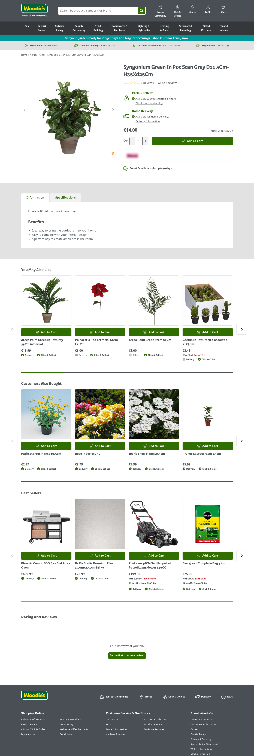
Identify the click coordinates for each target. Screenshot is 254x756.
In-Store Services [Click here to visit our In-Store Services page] (154, 729)
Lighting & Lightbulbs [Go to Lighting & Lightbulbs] (144, 28)
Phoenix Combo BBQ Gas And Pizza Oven (45, 566)
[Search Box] (102, 11)
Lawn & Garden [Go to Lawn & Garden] (42, 28)
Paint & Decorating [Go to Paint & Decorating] (78, 28)
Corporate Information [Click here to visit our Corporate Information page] (203, 724)
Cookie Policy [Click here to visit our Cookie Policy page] (198, 734)
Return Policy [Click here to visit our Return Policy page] (29, 724)
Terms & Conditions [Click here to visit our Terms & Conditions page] (202, 719)
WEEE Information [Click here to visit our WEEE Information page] (201, 749)
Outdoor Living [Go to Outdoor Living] (59, 28)
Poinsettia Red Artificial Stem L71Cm (96, 342)
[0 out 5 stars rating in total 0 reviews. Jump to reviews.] (138, 82)
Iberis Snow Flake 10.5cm (147, 454)
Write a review (167, 83)
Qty (125, 140)
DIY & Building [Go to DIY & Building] (98, 28)
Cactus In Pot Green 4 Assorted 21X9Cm (205, 342)
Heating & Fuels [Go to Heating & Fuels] (164, 28)
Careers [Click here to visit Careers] (195, 729)
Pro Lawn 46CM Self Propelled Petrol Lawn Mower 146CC (150, 566)
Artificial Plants (37, 55)
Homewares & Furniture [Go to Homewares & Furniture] (119, 28)
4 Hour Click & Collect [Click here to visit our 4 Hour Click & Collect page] (33, 729)
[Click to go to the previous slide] (24, 110)
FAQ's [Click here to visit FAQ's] (109, 724)
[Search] (142, 11)
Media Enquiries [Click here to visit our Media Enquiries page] (200, 754)
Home (24, 55)
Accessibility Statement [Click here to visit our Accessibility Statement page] (204, 744)
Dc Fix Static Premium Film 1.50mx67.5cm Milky (94, 566)
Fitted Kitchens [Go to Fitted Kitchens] (206, 28)
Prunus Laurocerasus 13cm (202, 454)
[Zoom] (112, 153)
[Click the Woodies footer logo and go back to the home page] (34, 697)
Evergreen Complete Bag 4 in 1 (204, 563)
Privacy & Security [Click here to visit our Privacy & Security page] (200, 739)
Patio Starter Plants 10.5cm (41, 454)
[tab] (35, 197)
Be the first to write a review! (127, 655)
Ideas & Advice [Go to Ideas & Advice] (224, 28)
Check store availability (149, 103)
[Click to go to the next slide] (113, 110)
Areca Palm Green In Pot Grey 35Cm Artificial (42, 342)
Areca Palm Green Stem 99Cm (150, 340)
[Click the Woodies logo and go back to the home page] (34, 11)
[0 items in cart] (223, 9)
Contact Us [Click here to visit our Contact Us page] (112, 719)
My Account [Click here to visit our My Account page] (28, 734)
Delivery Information (147, 121)
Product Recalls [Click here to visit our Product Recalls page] (153, 724)
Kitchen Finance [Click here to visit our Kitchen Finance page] (115, 734)
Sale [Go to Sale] (27, 26)
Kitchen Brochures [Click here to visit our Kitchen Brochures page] (155, 719)
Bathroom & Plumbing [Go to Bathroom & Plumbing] (185, 28)
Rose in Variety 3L (87, 454)
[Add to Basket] (192, 141)
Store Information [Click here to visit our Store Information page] (116, 729)
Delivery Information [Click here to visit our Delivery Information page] (33, 719)
